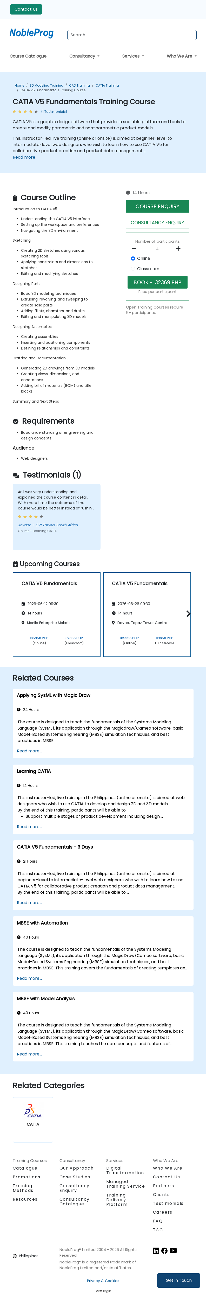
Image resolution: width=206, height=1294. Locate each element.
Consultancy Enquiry (74, 1188)
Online (143, 258)
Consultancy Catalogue (74, 1201)
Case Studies (74, 1177)
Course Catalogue (28, 56)
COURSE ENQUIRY (158, 206)
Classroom (148, 269)
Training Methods (23, 1188)
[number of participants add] (180, 248)
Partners (163, 1186)
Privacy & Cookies (103, 1280)
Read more (24, 157)
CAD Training (79, 85)
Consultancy (82, 56)
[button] (187, 614)
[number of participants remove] (135, 248)
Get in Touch (179, 1280)
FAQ (158, 1221)
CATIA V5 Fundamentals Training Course (53, 90)
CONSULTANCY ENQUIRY (157, 222)
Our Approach (76, 1168)
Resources (25, 1199)
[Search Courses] (132, 35)
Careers (162, 1212)
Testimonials (168, 1203)
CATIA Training (107, 85)
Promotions (27, 1177)
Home (19, 85)
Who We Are (180, 56)
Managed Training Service (125, 1184)
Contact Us (26, 9)
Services (131, 56)
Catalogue (25, 1168)
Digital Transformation (125, 1170)
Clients (161, 1195)
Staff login (103, 1291)
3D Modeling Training (46, 85)
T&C (158, 1230)
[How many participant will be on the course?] (157, 248)
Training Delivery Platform (117, 1199)
